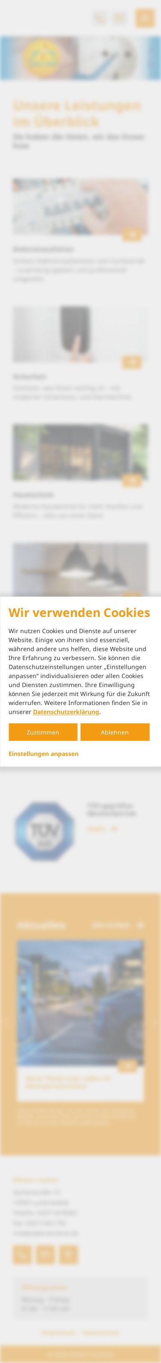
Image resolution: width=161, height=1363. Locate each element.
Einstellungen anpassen (44, 753)
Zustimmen (43, 732)
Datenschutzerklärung (66, 711)
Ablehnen (115, 732)
